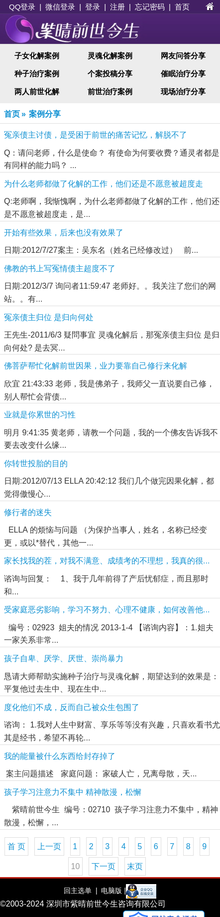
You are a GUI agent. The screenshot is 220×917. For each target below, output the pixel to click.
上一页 (49, 846)
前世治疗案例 (110, 91)
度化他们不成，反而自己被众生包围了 (71, 707)
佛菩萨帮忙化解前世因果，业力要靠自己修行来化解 (95, 366)
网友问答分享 (183, 55)
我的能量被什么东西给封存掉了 (59, 756)
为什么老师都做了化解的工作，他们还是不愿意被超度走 (103, 184)
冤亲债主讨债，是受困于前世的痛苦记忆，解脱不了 (95, 135)
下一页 (103, 866)
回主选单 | (80, 891)
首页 (182, 6)
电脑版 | (112, 891)
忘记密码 (150, 6)
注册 (117, 6)
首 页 (16, 846)
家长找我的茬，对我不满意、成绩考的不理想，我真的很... (107, 560)
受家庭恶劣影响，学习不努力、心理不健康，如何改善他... (107, 609)
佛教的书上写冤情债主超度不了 (59, 268)
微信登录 (60, 6)
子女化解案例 (36, 55)
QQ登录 (22, 6)
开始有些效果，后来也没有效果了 (63, 232)
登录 (92, 6)
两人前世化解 (36, 91)
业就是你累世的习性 (40, 414)
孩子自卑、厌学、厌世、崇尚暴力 (63, 658)
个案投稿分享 (110, 73)
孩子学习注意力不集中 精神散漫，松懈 (72, 792)
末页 (135, 866)
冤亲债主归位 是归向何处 (49, 317)
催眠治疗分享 (183, 73)
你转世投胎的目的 (36, 463)
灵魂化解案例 (110, 55)
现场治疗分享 (183, 91)
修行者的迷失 (28, 512)
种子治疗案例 (36, 73)
